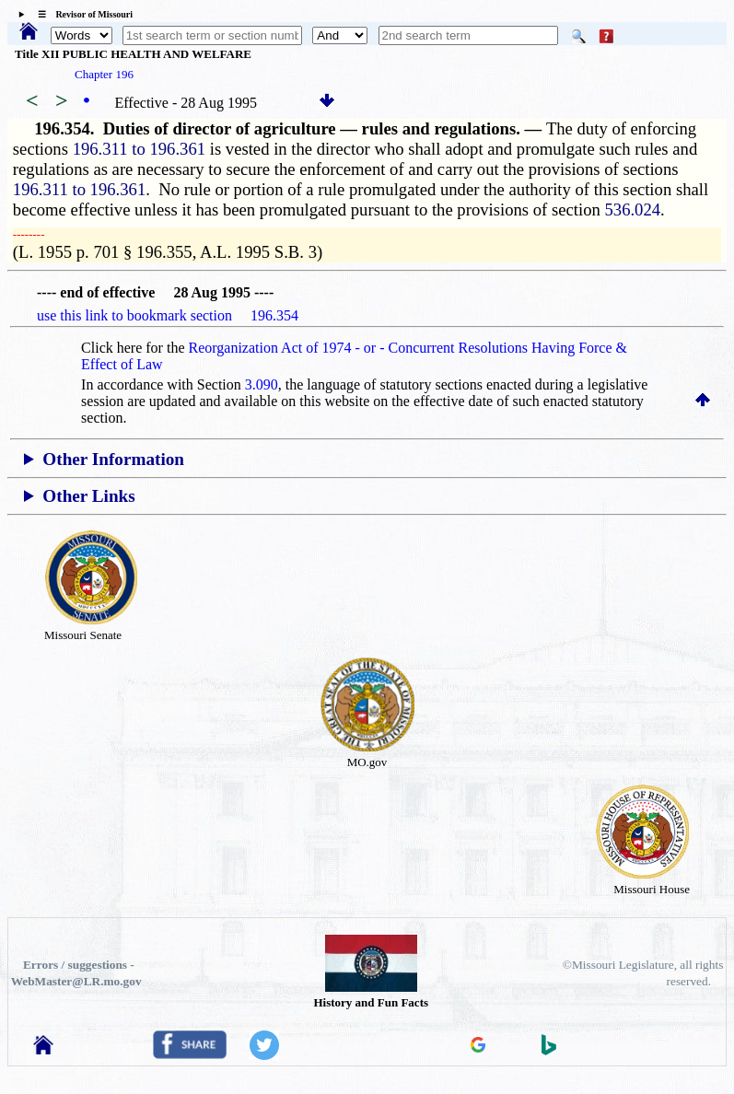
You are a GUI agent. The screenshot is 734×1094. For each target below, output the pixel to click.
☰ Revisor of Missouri (81, 14)
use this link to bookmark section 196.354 (167, 315)
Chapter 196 (104, 74)
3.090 (261, 384)
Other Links (88, 496)
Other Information (113, 459)
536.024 (632, 209)
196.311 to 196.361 (139, 148)
